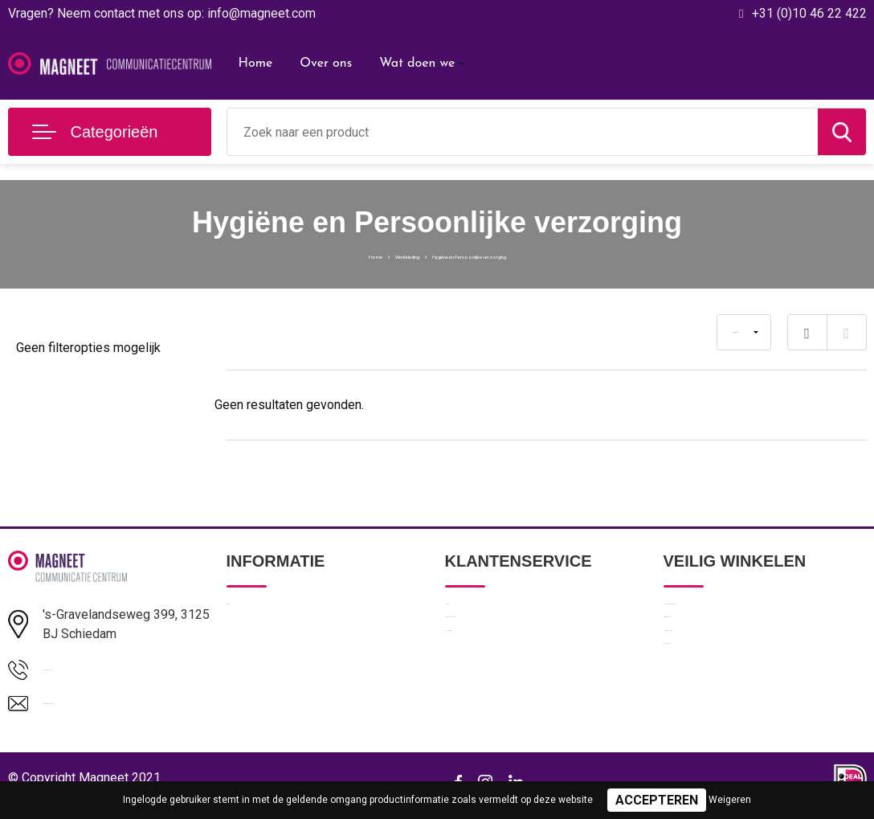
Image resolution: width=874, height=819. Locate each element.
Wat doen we (417, 63)
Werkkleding (361, 255)
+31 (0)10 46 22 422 (809, 13)
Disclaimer (691, 718)
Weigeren (730, 799)
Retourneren (477, 684)
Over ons (326, 63)
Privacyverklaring (707, 649)
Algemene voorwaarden (726, 615)
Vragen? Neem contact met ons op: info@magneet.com (162, 13)
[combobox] (522, 132)
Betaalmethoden (488, 649)
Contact (466, 615)
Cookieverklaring (707, 684)
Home (256, 63)
